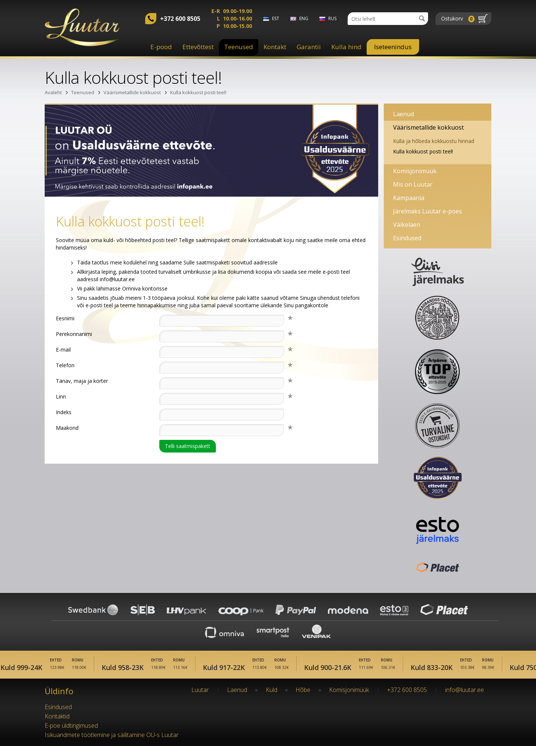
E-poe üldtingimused (71, 725)
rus (332, 18)
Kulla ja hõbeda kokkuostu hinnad (433, 141)
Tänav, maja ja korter (82, 380)
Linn (61, 396)
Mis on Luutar (413, 184)
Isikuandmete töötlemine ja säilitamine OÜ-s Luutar (112, 735)
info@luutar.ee (464, 690)
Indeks (63, 412)
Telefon (65, 365)
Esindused (407, 238)
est (275, 18)
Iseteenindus (393, 46)
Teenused (238, 46)
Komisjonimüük (415, 171)
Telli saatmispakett (187, 446)
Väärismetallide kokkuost (132, 92)
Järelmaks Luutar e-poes (427, 211)
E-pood (161, 46)
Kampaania (408, 198)
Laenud (403, 114)
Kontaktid (57, 716)
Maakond (67, 427)
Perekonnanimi (74, 333)
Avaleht (53, 92)
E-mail (63, 349)
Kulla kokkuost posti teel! (198, 92)
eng (303, 18)
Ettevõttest (198, 46)
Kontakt (275, 46)
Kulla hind (346, 46)
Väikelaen (406, 224)
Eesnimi (65, 318)
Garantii (309, 46)
